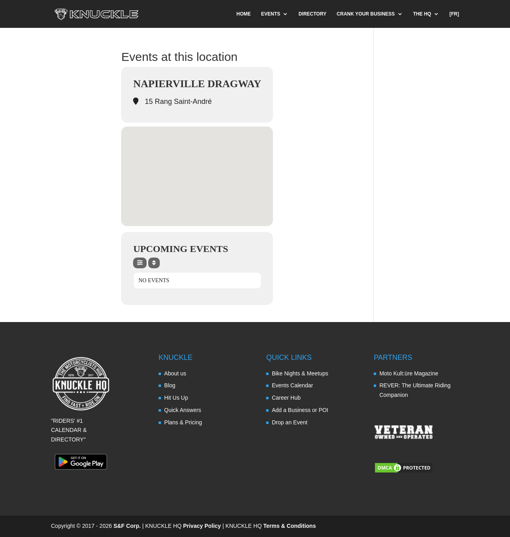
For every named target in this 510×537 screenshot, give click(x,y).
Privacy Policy (202, 526)
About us (175, 373)
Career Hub (286, 397)
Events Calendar (292, 385)
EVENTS (270, 14)
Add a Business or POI (300, 410)
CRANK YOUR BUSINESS (366, 14)
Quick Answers (182, 410)
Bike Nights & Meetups (300, 373)
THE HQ (422, 14)
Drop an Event (290, 422)
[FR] (454, 14)
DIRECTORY (312, 14)
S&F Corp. (127, 526)
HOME (243, 14)
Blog (169, 385)
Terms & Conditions (289, 526)
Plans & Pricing (183, 422)
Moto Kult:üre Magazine (408, 373)
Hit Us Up (176, 397)
